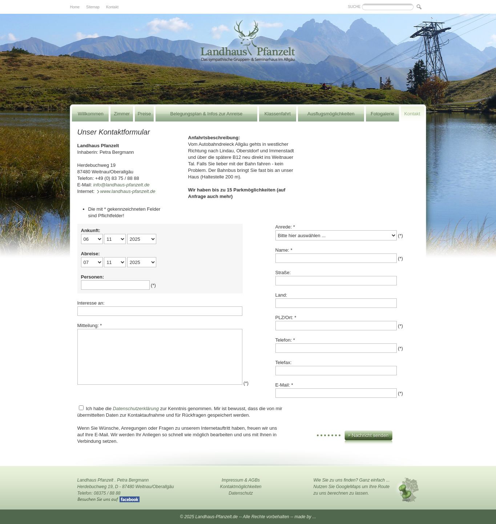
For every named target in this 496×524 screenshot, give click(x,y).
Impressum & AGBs (241, 480)
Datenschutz (241, 493)
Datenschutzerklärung (136, 408)
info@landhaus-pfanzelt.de (121, 184)
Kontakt (112, 7)
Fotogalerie (382, 113)
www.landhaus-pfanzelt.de (128, 191)
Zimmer (122, 113)
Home (75, 7)
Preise (144, 113)
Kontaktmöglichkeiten (240, 486)
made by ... (305, 516)
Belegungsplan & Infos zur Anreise (206, 113)
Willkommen (91, 113)
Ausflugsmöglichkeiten (330, 113)
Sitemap (93, 7)
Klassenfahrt (278, 113)
